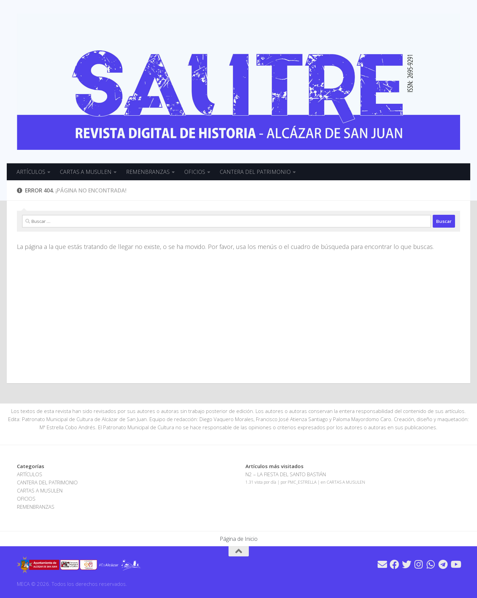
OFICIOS (194, 172)
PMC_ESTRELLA (302, 482)
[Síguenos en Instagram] (419, 564)
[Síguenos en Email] (382, 564)
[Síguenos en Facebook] (394, 564)
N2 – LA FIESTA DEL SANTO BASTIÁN (285, 474)
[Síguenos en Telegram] (443, 564)
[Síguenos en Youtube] (455, 564)
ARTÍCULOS (31, 172)
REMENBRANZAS (148, 172)
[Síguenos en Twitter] (406, 564)
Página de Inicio (239, 539)
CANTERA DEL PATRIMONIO (255, 172)
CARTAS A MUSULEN (86, 172)
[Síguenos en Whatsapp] (431, 564)
